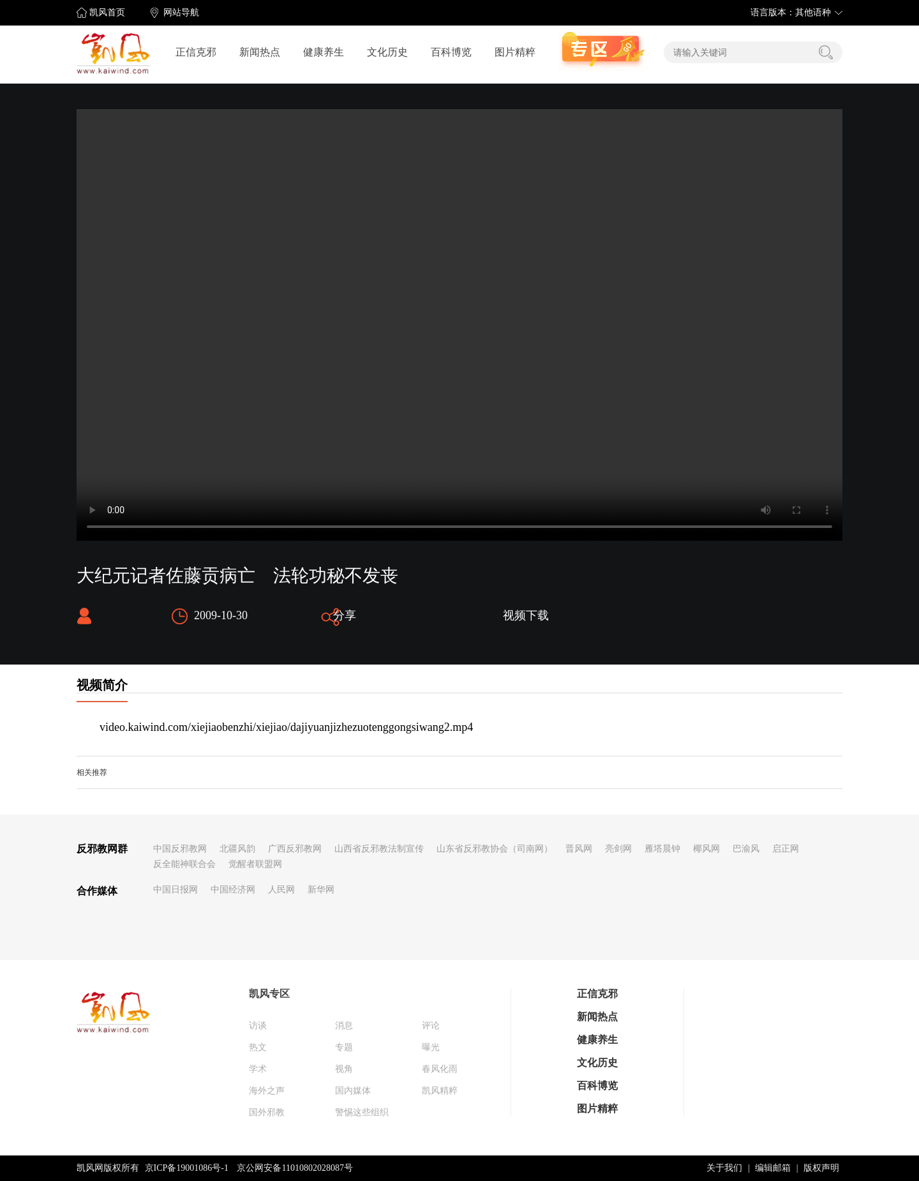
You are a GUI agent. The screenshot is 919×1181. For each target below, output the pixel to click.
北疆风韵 (237, 849)
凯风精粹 (440, 1090)
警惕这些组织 (362, 1112)
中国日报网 (175, 889)
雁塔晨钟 (662, 849)
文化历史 (387, 52)
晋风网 (578, 849)
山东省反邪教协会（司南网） (495, 849)
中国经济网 (233, 889)
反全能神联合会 (184, 864)
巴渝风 (746, 849)
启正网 (785, 849)
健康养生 (323, 52)
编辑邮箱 (773, 1168)
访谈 (258, 1025)
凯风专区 (269, 993)
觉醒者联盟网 (255, 864)
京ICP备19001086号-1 (186, 1168)
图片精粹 (515, 52)
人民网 (281, 889)
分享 (344, 615)
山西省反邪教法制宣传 (379, 849)
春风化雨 (440, 1069)
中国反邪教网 (180, 849)
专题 (344, 1047)
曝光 (431, 1047)
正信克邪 (196, 52)
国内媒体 (353, 1090)
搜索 (826, 52)
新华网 (321, 889)
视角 (344, 1069)
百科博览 (451, 52)
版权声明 (821, 1168)
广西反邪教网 (295, 849)
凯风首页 (107, 12)
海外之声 (267, 1090)
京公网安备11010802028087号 (294, 1168)
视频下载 (526, 615)
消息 (344, 1025)
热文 (258, 1047)
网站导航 (181, 12)
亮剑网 (618, 849)
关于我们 (724, 1168)
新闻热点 (259, 52)
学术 (258, 1069)
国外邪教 (267, 1112)
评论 (431, 1025)
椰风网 (706, 849)
